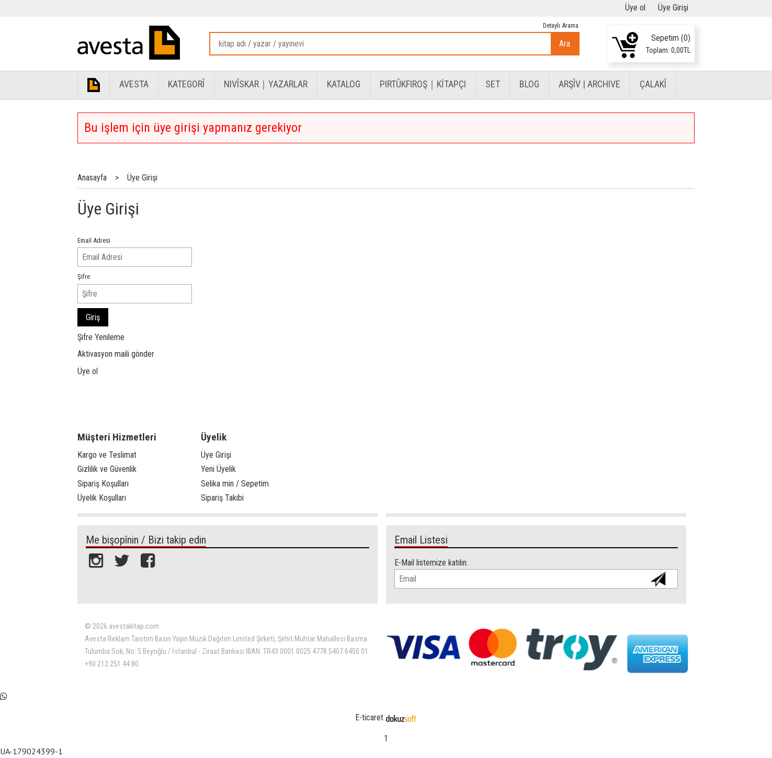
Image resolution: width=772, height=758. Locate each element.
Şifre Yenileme (100, 337)
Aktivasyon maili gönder (115, 354)
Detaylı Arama (560, 25)
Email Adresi (93, 240)
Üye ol (87, 371)
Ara (564, 44)
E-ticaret (369, 717)
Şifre (83, 276)
